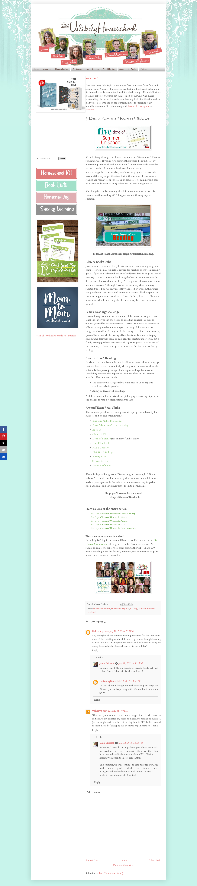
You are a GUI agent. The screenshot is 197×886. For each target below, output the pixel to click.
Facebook (132, 106)
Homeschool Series (101, 608)
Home (36, 69)
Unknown (97, 710)
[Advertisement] (53, 134)
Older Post (154, 859)
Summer (142, 608)
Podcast (143, 69)
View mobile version (123, 865)
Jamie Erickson (106, 663)
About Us (47, 69)
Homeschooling (62, 69)
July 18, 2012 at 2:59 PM (121, 631)
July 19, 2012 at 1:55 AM (129, 681)
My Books (132, 69)
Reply (95, 650)
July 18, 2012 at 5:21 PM (130, 663)
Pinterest (90, 109)
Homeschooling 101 (120, 608)
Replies (99, 657)
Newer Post (92, 859)
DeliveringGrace (100, 631)
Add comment (94, 792)
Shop (121, 69)
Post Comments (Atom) (111, 873)
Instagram (144, 106)
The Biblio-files (109, 69)
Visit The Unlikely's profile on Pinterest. (56, 335)
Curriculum (77, 69)
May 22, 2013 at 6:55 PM (130, 742)
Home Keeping (92, 69)
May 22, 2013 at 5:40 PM (115, 710)
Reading (133, 608)
